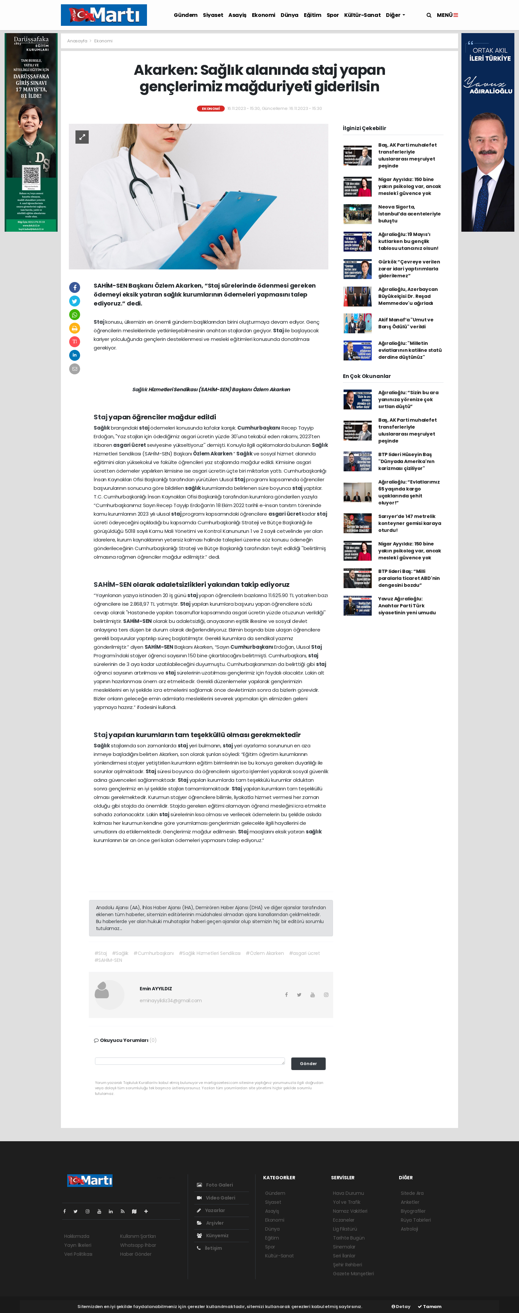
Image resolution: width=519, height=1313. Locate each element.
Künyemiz (213, 1235)
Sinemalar (344, 1246)
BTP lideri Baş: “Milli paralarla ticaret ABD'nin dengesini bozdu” (409, 578)
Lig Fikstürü (345, 1229)
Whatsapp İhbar (138, 1245)
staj (144, 427)
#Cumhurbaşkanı (153, 953)
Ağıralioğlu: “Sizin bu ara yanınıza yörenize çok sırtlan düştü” (408, 399)
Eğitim (312, 15)
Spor (333, 15)
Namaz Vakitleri (350, 1211)
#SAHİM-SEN (108, 960)
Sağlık (140, 389)
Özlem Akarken (213, 453)
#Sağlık (120, 953)
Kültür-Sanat (362, 15)
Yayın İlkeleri (77, 1245)
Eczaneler (343, 1220)
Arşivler (210, 1223)
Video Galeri (216, 1198)
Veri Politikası (78, 1254)
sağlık (193, 488)
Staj (99, 321)
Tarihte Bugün (349, 1238)
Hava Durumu (348, 1193)
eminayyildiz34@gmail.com (171, 1000)
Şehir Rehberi (347, 1264)
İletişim (209, 1248)
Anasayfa (77, 41)
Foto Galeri (215, 1185)
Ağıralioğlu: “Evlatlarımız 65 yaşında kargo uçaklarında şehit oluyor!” (409, 492)
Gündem (186, 15)
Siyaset (213, 15)
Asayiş (237, 15)
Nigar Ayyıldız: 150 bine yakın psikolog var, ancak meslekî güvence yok (409, 186)
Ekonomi (263, 15)
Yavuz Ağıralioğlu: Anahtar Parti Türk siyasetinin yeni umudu (407, 605)
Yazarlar (211, 1210)
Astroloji (409, 1229)
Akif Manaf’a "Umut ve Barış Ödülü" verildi (406, 323)
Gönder (308, 1063)
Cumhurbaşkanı (259, 427)
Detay (401, 1306)
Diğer (393, 15)
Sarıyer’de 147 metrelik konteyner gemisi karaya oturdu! (409, 523)
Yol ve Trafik (346, 1202)
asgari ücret (130, 445)
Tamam (430, 1306)
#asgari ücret (304, 953)
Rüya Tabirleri (416, 1220)
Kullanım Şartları (138, 1236)
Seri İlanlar (344, 1255)
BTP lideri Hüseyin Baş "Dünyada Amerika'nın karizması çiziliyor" (406, 461)
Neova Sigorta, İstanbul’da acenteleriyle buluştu (409, 214)
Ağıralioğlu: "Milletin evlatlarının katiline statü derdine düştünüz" (410, 350)
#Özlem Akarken (265, 953)
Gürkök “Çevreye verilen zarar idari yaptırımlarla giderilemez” (409, 268)
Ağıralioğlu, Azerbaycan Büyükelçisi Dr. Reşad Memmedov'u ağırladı (408, 296)
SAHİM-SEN (113, 584)
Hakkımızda (76, 1236)
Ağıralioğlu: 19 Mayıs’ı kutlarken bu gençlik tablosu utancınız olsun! (408, 241)
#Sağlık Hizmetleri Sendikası (210, 953)
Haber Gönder (136, 1254)
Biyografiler (413, 1211)
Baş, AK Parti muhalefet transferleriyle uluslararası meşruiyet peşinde (407, 155)
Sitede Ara (412, 1193)
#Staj (100, 953)
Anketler (410, 1202)
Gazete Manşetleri (353, 1273)
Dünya (290, 15)
